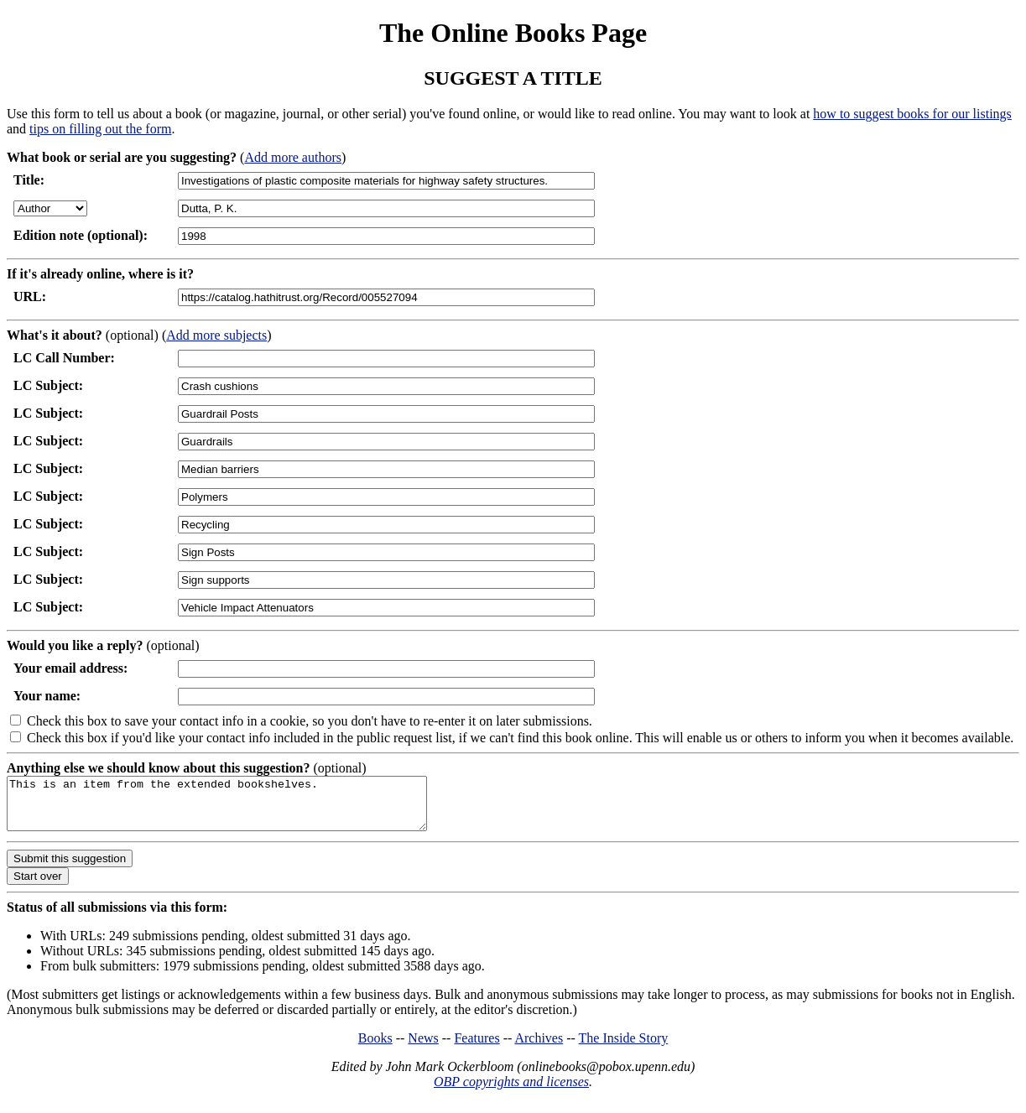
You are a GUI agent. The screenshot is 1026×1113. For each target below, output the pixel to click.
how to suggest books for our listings (912, 114)
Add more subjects (216, 335)
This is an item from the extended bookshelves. (242, 808)
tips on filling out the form (100, 129)
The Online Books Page (513, 33)
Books (375, 1048)
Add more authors (292, 157)
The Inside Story (624, 1048)
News (423, 1048)
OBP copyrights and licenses (511, 1091)
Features (476, 1048)
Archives (538, 1048)
